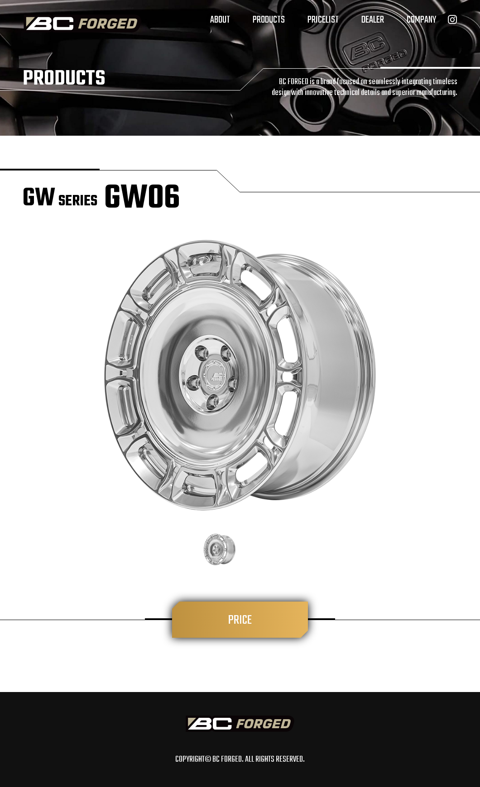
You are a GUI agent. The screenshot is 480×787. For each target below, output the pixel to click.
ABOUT (220, 20)
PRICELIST (323, 20)
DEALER (372, 20)
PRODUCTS (269, 20)
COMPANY (421, 20)
